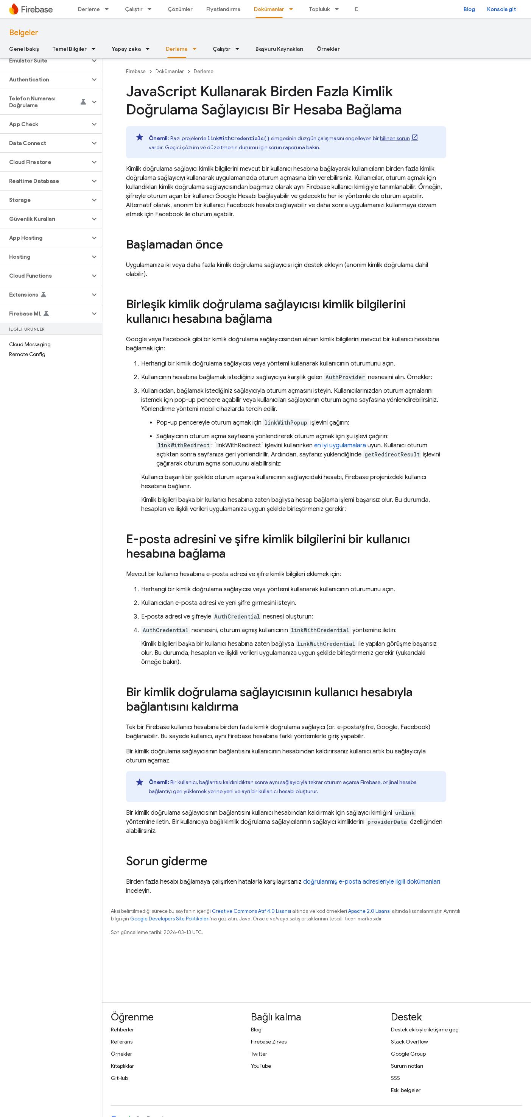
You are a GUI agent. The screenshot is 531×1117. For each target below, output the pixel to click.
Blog (469, 9)
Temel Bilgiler (70, 48)
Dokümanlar (170, 71)
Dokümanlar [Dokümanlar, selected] (269, 9)
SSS (395, 1078)
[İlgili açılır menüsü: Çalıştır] (152, 9)
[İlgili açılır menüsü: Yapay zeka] (150, 49)
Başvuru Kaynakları (279, 48)
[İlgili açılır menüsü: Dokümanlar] (293, 9)
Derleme (89, 9)
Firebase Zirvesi (269, 1041)
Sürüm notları (407, 1065)
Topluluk (319, 9)
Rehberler (122, 1029)
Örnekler (328, 48)
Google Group (408, 1053)
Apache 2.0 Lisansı (369, 911)
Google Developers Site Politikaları (170, 918)
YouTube (261, 1065)
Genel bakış (24, 48)
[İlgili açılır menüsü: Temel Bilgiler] (96, 49)
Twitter (259, 1053)
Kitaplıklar (122, 1065)
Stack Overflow (409, 1041)
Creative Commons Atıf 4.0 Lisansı (251, 911)
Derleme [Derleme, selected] (177, 48)
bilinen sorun (395, 138)
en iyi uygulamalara (340, 445)
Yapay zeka (126, 48)
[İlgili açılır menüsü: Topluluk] (339, 9)
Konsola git (501, 9)
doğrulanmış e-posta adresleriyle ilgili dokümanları (371, 882)
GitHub (119, 1078)
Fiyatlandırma (223, 9)
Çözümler (180, 9)
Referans (121, 1041)
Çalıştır (134, 9)
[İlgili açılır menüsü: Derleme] (109, 9)
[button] (45, 61)
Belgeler (23, 32)
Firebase (136, 71)
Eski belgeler (405, 1090)
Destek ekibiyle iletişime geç (424, 1029)
